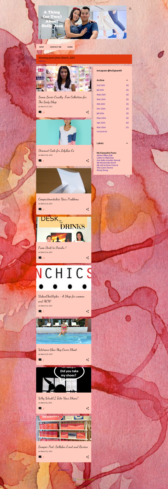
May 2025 (101, 94)
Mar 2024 (101, 127)
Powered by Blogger (84, 479)
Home (69, 47)
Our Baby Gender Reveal (108, 160)
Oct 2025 (101, 85)
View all (42, 61)
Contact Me (55, 47)
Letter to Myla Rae (105, 158)
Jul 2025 (100, 90)
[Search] (130, 9)
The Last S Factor (105, 167)
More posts (63, 470)
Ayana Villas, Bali (104, 155)
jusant (90, 485)
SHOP (40, 47)
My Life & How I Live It (107, 165)
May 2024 (101, 118)
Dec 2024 (101, 108)
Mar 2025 (101, 99)
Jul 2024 (100, 113)
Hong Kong (102, 170)
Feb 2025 (101, 104)
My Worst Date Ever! (106, 163)
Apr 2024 (101, 122)
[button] (87, 112)
